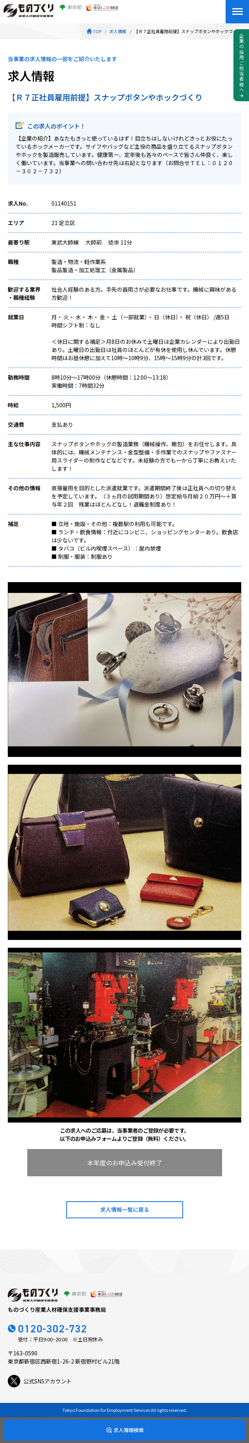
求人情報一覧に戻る (124, 1209)
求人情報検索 (128, 1430)
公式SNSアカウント (40, 1381)
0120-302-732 (52, 1328)
